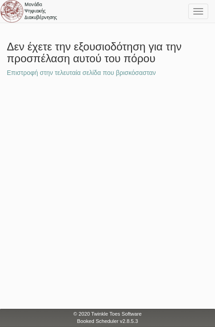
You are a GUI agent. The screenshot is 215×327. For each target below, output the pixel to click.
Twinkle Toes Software (116, 314)
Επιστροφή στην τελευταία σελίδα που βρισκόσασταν (81, 72)
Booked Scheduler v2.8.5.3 (107, 321)
